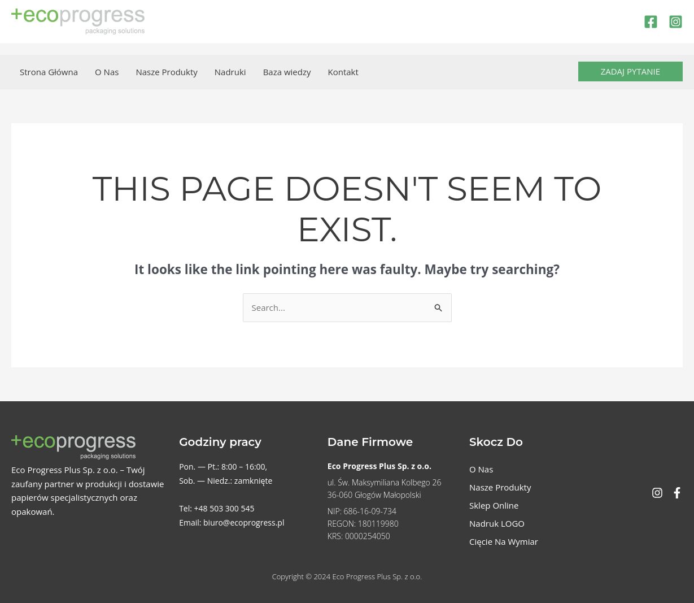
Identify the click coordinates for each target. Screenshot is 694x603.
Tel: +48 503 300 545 (216, 508)
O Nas (107, 71)
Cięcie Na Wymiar (503, 541)
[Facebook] (651, 22)
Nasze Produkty (166, 71)
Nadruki (230, 71)
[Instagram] (676, 22)
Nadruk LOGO (497, 523)
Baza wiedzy (287, 71)
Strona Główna (49, 71)
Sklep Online (493, 505)
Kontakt (343, 71)
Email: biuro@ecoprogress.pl (231, 522)
